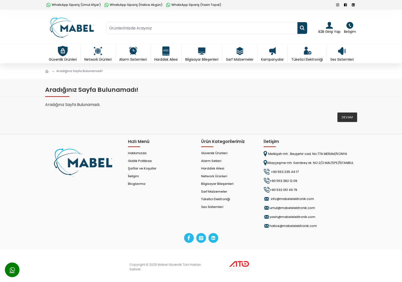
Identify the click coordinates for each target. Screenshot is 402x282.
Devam (347, 117)
